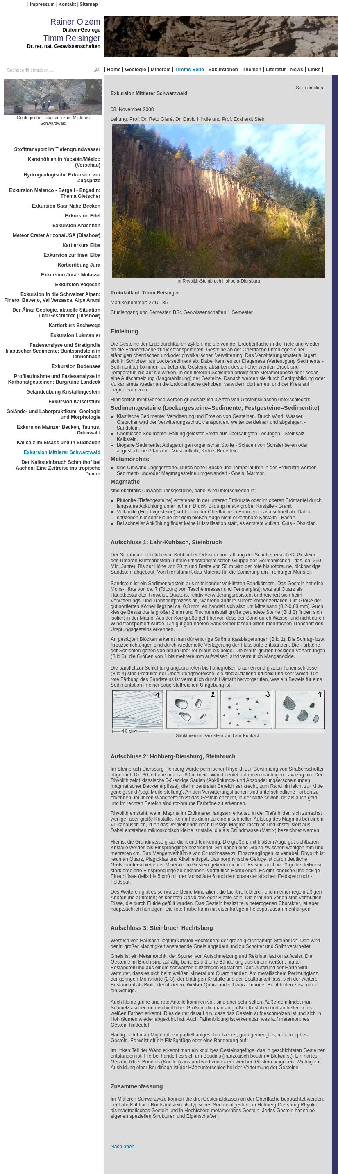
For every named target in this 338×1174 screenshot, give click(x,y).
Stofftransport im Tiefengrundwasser (57, 149)
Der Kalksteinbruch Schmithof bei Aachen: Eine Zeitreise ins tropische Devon (58, 468)
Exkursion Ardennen (76, 225)
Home (113, 69)
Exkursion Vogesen (77, 284)
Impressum (42, 4)
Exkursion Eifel (82, 216)
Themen (252, 69)
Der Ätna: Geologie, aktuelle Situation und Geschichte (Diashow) (56, 313)
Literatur (276, 69)
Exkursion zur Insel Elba (71, 255)
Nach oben (122, 1146)
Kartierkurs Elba (81, 245)
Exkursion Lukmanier (75, 335)
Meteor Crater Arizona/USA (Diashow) (56, 235)
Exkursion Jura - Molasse (70, 275)
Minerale (161, 69)
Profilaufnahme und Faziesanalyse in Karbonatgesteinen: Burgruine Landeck (54, 379)
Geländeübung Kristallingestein (63, 392)
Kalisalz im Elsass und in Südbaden (58, 443)
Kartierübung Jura (79, 265)
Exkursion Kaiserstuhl (74, 402)
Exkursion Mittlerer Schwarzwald (62, 452)
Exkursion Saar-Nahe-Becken (66, 206)
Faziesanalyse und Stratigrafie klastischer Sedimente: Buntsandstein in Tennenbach (53, 351)
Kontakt (67, 4)
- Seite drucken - (309, 87)
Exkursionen (223, 69)
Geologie (135, 69)
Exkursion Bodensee (76, 366)
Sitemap (89, 4)
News (296, 69)
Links (314, 69)
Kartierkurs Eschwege (74, 325)
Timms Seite (189, 69)
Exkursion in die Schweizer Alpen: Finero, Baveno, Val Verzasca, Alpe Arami (52, 297)
